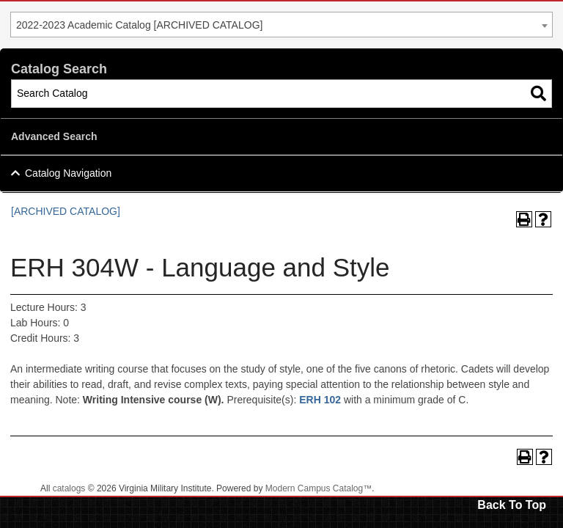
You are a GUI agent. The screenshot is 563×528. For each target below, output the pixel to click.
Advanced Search (54, 136)
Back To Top (511, 505)
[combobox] (281, 24)
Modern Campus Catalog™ (318, 488)
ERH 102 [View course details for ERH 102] (320, 400)
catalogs (69, 488)
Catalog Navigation (68, 173)
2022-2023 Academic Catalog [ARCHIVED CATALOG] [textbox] (139, 25)
